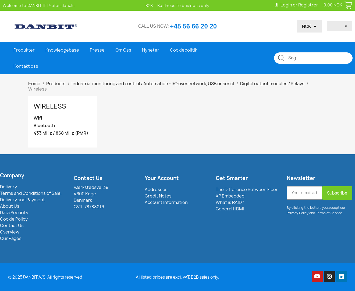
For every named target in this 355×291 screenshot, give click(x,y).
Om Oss (123, 50)
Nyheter (150, 50)
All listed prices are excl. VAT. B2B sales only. (177, 277)
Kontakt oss (25, 66)
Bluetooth (44, 125)
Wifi (38, 118)
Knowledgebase (62, 50)
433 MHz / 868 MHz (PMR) (61, 133)
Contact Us (88, 178)
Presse (97, 50)
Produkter (24, 50)
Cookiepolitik (183, 50)
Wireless (50, 106)
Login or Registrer (296, 5)
